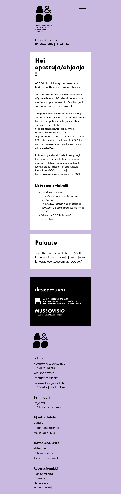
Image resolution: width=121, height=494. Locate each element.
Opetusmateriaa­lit (45, 378)
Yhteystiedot (41, 448)
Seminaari (41, 397)
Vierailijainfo (46, 368)
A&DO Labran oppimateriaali (63, 203)
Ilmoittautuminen (49, 407)
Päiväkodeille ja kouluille (49, 383)
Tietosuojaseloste (44, 453)
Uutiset (38, 422)
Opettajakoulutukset (52, 387)
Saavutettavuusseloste (48, 458)
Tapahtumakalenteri (46, 428)
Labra (38, 358)
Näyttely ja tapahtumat (49, 363)
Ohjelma (39, 403)
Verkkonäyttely (43, 373)
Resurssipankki (45, 468)
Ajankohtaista (44, 417)
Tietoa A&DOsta (46, 443)
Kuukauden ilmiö (44, 433)
